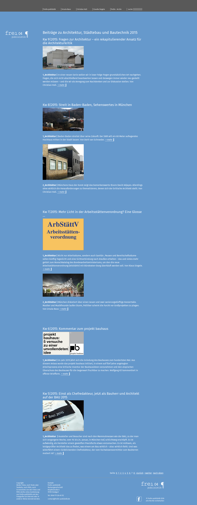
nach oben (158, 473)
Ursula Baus (66, 9)
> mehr (61, 85)
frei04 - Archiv (116, 9)
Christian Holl (82, 9)
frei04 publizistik (49, 9)
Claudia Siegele (99, 9)
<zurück (139, 473)
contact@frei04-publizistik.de (59, 499)
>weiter (148, 473)
